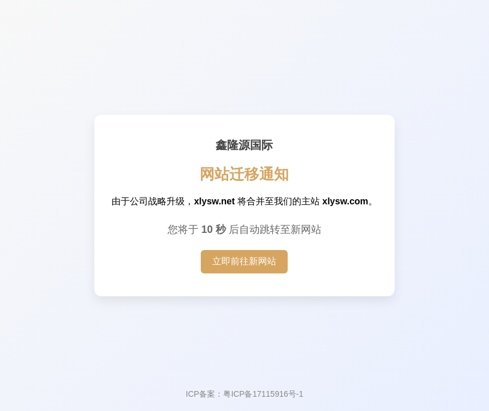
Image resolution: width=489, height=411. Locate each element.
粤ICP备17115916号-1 (263, 393)
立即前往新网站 (244, 261)
